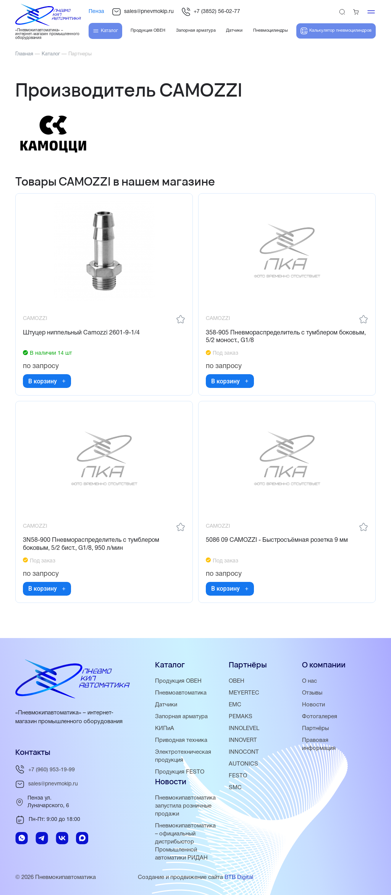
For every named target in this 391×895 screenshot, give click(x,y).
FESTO (238, 776)
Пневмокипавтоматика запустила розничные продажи (185, 806)
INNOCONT (244, 752)
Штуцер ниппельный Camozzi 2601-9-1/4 (81, 333)
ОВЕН (236, 681)
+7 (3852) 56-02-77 (210, 11)
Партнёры (315, 728)
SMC (235, 787)
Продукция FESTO (180, 772)
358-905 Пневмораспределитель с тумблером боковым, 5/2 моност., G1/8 (286, 337)
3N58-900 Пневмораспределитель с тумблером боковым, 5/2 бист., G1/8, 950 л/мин (91, 546)
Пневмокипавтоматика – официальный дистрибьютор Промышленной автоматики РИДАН (185, 842)
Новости (313, 705)
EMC (235, 705)
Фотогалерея (319, 716)
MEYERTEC (244, 693)
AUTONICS (243, 764)
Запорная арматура (181, 716)
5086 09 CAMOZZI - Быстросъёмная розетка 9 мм (277, 541)
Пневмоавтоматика (181, 693)
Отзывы (312, 693)
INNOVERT (243, 740)
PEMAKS (240, 716)
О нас (309, 681)
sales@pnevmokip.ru (143, 11)
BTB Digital (239, 877)
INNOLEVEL (244, 728)
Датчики (166, 705)
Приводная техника (181, 740)
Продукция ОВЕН (178, 681)
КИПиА (164, 728)
